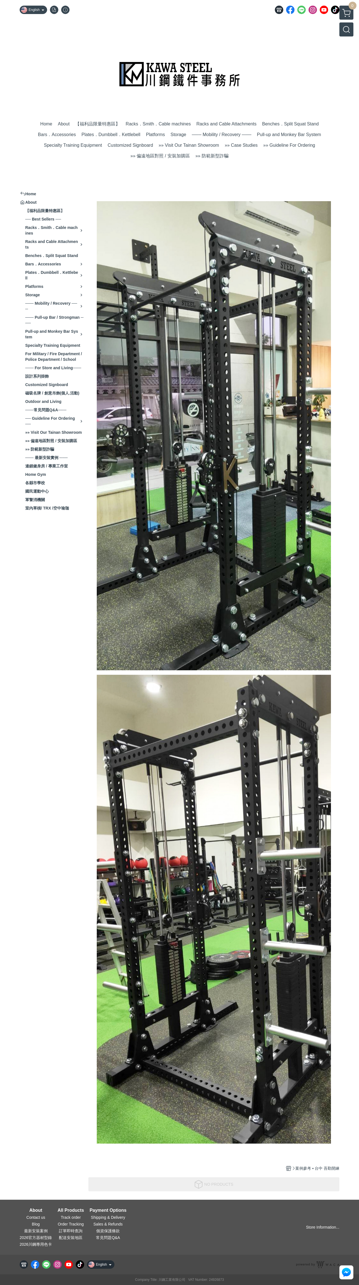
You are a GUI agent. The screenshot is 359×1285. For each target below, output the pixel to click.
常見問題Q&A (108, 1238)
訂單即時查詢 (70, 1231)
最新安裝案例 (36, 1231)
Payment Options (107, 1210)
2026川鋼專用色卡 (36, 1244)
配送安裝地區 (70, 1238)
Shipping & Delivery (108, 1217)
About (35, 1210)
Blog (36, 1224)
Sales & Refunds (108, 1224)
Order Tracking (71, 1224)
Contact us (35, 1217)
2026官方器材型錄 (36, 1238)
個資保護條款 (108, 1231)
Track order (71, 1217)
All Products (70, 1210)
